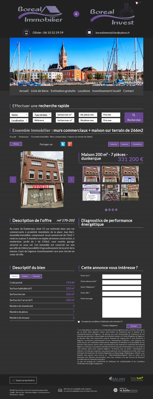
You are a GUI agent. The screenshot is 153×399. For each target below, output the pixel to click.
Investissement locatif (106, 90)
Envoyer (134, 326)
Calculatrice (137, 144)
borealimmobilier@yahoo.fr (113, 32)
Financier (36, 276)
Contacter (113, 144)
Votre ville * (85, 293)
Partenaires (14, 394)
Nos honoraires (44, 392)
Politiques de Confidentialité (120, 361)
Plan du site (20, 392)
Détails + (25, 276)
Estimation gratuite (63, 90)
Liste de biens (40, 90)
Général (14, 276)
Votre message (87, 298)
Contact (128, 90)
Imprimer (124, 144)
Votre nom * (85, 275)
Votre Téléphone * (88, 287)
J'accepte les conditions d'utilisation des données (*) (101, 321)
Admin (21, 394)
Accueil (24, 90)
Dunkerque (24, 137)
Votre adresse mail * (89, 281)
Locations (84, 90)
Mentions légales (31, 392)
